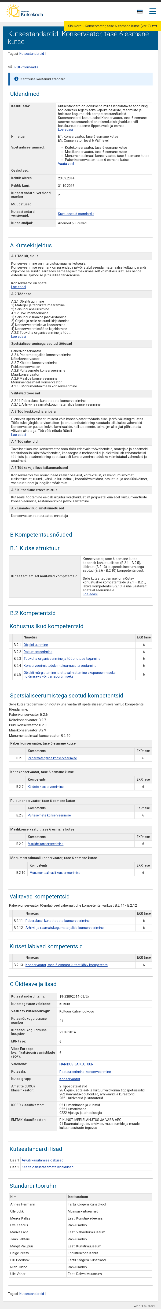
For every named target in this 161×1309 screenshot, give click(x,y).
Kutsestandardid (31, 54)
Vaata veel (66, 164)
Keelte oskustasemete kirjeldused (47, 1167)
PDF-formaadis (26, 67)
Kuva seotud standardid (76, 214)
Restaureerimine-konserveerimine (85, 1072)
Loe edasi (65, 130)
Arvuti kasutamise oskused (42, 1160)
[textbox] (139, 12)
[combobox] (140, 13)
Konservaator (69, 1079)
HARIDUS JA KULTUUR (76, 1064)
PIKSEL (151, 1306)
